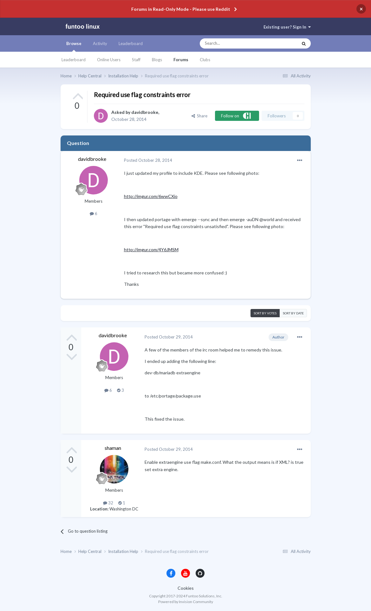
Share (199, 115)
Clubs (205, 59)
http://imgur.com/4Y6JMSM (151, 249)
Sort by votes (265, 313)
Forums (180, 59)
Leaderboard (74, 59)
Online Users (108, 59)
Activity (100, 43)
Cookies (186, 588)
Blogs (157, 59)
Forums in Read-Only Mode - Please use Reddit (180, 9)
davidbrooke (144, 112)
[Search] (236, 43)
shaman (113, 448)
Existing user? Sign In (287, 27)
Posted (148, 160)
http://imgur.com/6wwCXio (151, 196)
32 (108, 502)
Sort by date (293, 313)
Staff (136, 59)
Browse (73, 46)
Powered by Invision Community (185, 601)
